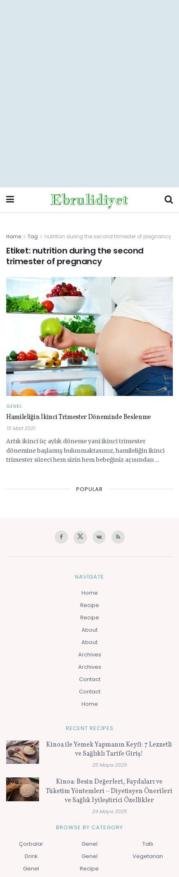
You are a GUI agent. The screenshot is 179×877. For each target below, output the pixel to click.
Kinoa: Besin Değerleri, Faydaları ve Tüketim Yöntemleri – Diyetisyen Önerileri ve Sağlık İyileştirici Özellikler (109, 791)
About (89, 630)
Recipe (89, 605)
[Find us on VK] (99, 537)
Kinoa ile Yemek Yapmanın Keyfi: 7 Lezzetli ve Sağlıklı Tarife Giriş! (109, 749)
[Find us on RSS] (118, 537)
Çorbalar (31, 844)
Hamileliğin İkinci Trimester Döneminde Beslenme (78, 417)
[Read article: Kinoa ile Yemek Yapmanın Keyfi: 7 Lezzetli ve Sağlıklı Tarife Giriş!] (22, 752)
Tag (33, 236)
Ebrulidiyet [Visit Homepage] (89, 200)
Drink (31, 856)
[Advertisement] (89, 93)
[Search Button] (169, 199)
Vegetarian (148, 856)
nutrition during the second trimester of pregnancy (107, 236)
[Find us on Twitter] (80, 537)
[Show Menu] (10, 199)
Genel (14, 406)
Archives (89, 654)
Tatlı (147, 844)
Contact (89, 679)
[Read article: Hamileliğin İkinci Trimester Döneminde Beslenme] (89, 336)
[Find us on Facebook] (61, 537)
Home (13, 236)
